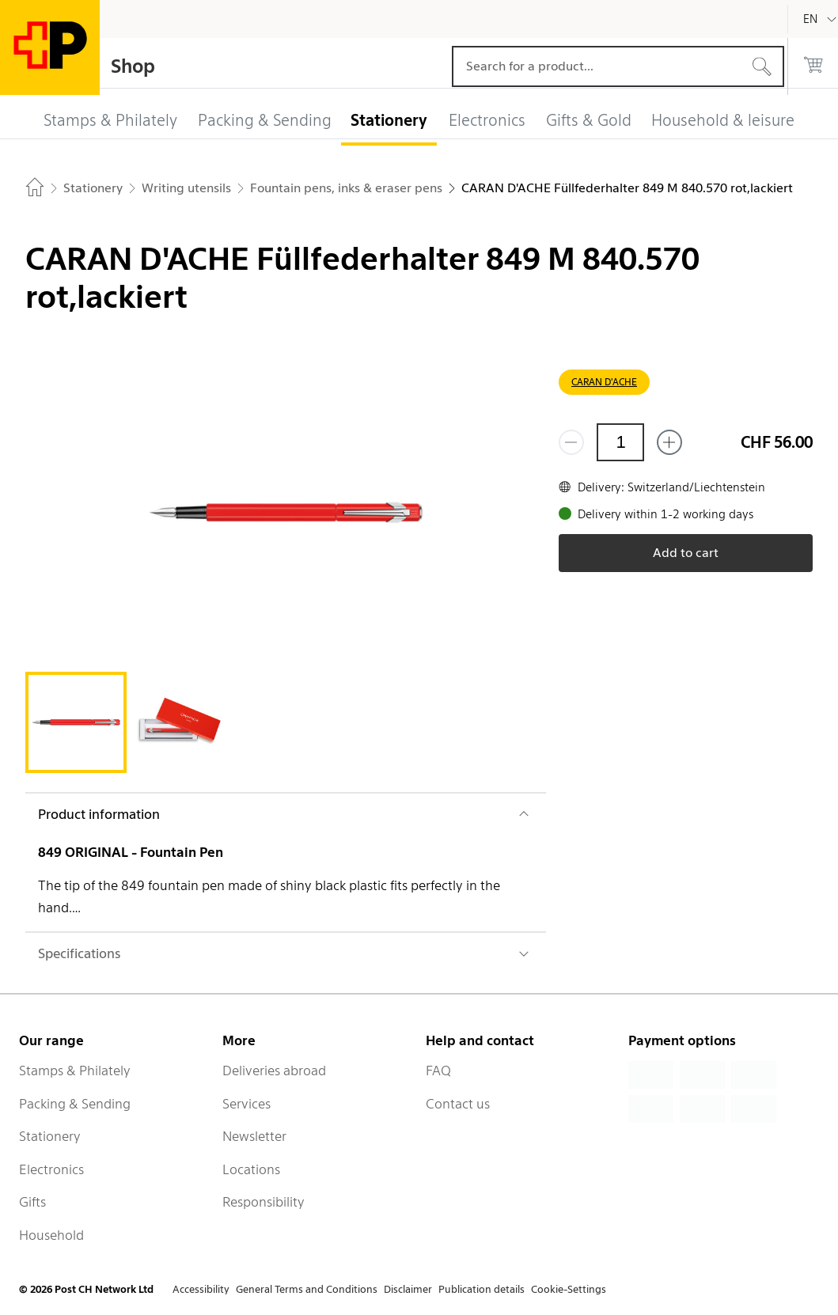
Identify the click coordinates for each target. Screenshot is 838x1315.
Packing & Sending (75, 1104)
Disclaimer (408, 1289)
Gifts (32, 1202)
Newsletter (254, 1136)
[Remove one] (571, 442)
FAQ (438, 1070)
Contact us (458, 1104)
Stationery (50, 1136)
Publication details (481, 1289)
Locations (251, 1169)
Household (51, 1235)
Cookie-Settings (568, 1289)
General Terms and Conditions (306, 1289)
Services (246, 1104)
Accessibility (201, 1289)
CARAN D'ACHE (604, 382)
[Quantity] (620, 442)
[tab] (76, 722)
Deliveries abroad (274, 1070)
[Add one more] (669, 442)
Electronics (51, 1169)
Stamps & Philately (75, 1070)
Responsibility (263, 1202)
